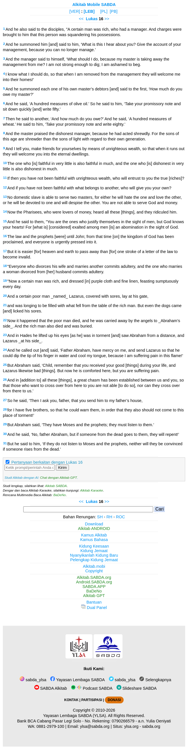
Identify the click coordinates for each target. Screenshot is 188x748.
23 (5, 335)
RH (109, 517)
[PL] (103, 11)
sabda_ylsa (33, 679)
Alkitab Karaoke (91, 490)
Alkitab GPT (94, 595)
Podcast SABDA (92, 688)
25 (5, 364)
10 (5, 163)
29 (5, 424)
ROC (120, 517)
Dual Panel (94, 607)
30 (5, 434)
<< (81, 18)
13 (5, 196)
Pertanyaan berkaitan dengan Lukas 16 (47, 462)
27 (5, 400)
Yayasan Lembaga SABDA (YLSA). (75, 715)
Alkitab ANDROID (94, 528)
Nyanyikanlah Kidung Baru (94, 555)
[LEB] (89, 11)
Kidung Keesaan (94, 546)
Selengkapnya (155, 679)
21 (5, 305)
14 (5, 211)
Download (94, 524)
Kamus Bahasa (94, 539)
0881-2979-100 (50, 726)
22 (5, 320)
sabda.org (151, 726)
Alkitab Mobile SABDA (94, 4)
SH (100, 517)
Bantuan (94, 602)
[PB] (113, 11)
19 (5, 280)
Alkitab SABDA (56, 486)
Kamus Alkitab (94, 535)
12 (5, 187)
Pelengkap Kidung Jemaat (94, 560)
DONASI (114, 700)
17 (5, 251)
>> (106, 18)
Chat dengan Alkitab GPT (58, 477)
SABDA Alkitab (50, 688)
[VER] (74, 11)
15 (5, 221)
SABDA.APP (94, 586)
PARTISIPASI (91, 700)
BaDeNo (59, 495)
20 (5, 295)
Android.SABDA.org (94, 582)
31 (5, 443)
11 (5, 177)
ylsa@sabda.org (94, 726)
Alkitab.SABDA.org (94, 577)
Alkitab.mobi (94, 566)
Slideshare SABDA (137, 688)
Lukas (92, 18)
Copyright (94, 571)
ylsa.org (131, 726)
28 (5, 409)
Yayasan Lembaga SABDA (77, 679)
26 (5, 379)
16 (5, 236)
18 (5, 266)
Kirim (62, 467)
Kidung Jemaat (94, 550)
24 (5, 349)
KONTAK (71, 700)
